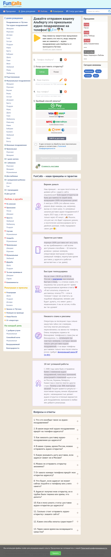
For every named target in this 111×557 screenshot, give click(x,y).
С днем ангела (12, 159)
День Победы (89, 36)
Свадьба (10, 238)
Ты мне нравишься (14, 272)
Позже (56, 72)
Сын (7, 186)
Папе (8, 60)
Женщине (10, 28)
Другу (8, 57)
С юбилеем (11, 163)
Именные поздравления (16, 145)
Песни (8, 211)
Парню (9, 278)
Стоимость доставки (50, 166)
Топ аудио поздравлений (16, 25)
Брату (8, 51)
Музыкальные (11, 172)
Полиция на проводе (15, 313)
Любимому (10, 73)
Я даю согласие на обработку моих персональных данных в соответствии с (57, 146)
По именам (11, 204)
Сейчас (42, 72)
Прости (9, 218)
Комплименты (12, 282)
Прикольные (11, 149)
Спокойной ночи (13, 337)
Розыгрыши (58, 11)
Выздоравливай (13, 344)
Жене (8, 63)
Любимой (10, 67)
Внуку (8, 93)
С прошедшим (12, 190)
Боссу (8, 141)
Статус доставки (75, 11)
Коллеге (9, 132)
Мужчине (10, 32)
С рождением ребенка (15, 180)
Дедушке (10, 100)
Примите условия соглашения (56, 158)
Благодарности (12, 348)
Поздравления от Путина (16, 22)
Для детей (10, 194)
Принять (55, 553)
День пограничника (91, 43)
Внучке (9, 90)
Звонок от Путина (13, 309)
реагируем (57, 279)
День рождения (28, 11)
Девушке (9, 214)
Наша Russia (11, 316)
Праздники (11, 11)
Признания (10, 207)
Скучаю (9, 231)
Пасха (86, 28)
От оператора (12, 320)
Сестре (9, 41)
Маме (8, 47)
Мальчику (10, 122)
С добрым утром (13, 330)
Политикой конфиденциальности (94, 548)
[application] (37, 38)
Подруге (9, 44)
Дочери (9, 35)
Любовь (43, 11)
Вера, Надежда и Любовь (94, 55)
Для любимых (12, 176)
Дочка (8, 183)
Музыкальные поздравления (18, 81)
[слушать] (37, 38)
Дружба (9, 262)
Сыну (8, 38)
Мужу (8, 70)
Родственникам (13, 77)
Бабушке (9, 54)
